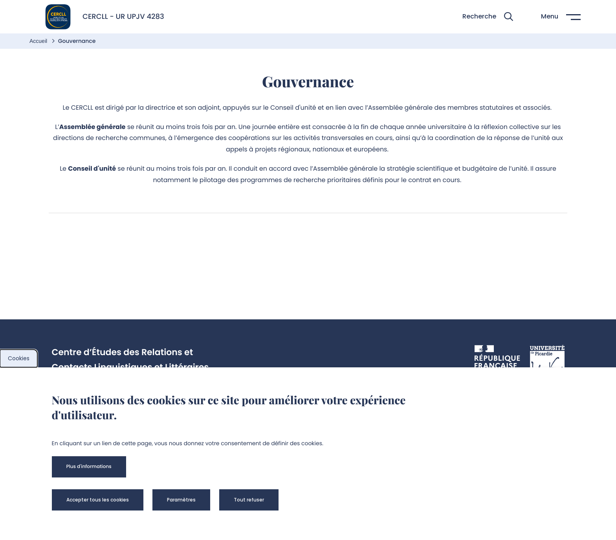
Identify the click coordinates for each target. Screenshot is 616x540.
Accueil (39, 41)
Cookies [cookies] (18, 358)
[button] (487, 17)
